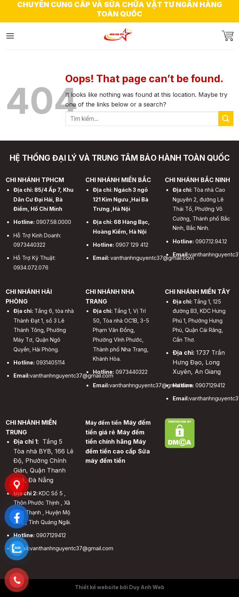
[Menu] (10, 36)
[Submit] (225, 118)
